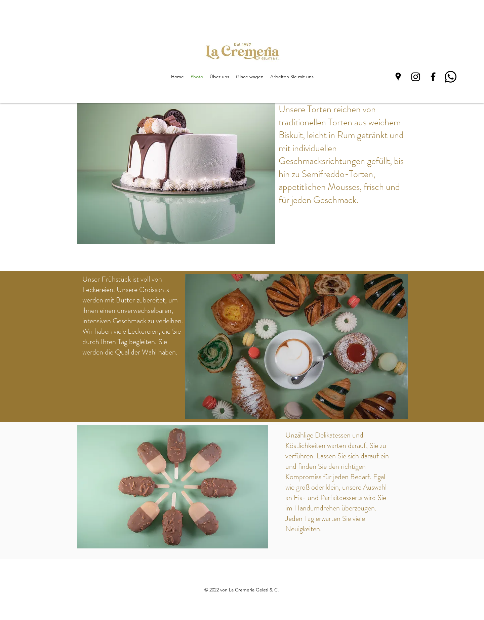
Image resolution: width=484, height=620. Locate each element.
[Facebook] (433, 77)
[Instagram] (415, 77)
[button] (176, 173)
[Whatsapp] (450, 77)
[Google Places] (398, 77)
